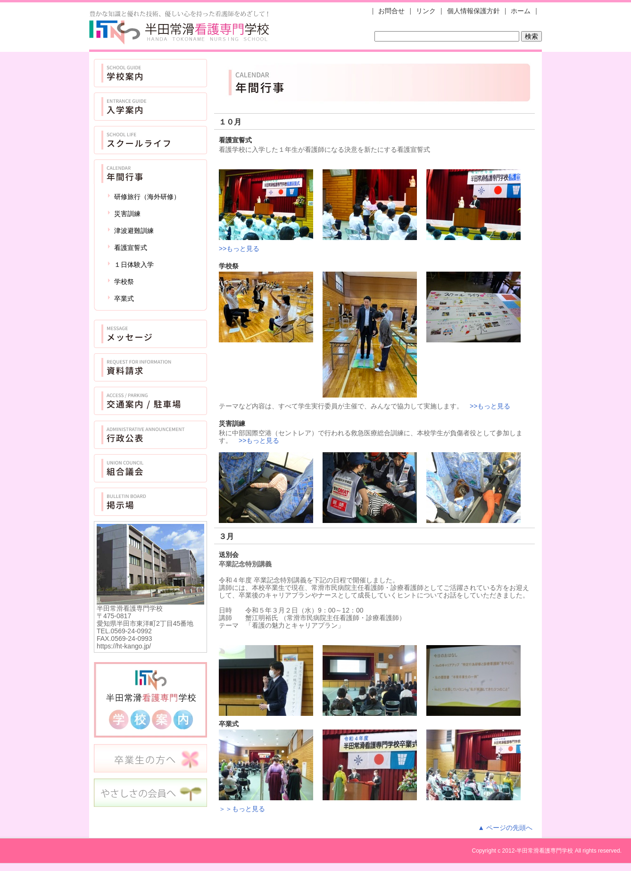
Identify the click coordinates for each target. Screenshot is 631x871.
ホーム (521, 11)
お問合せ (391, 11)
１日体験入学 (134, 264)
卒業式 (124, 298)
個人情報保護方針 (473, 11)
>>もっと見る (239, 248)
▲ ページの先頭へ (505, 827)
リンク (426, 11)
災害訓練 (127, 213)
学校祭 (124, 281)
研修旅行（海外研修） (147, 196)
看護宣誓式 (130, 247)
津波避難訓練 (134, 230)
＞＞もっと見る (242, 809)
